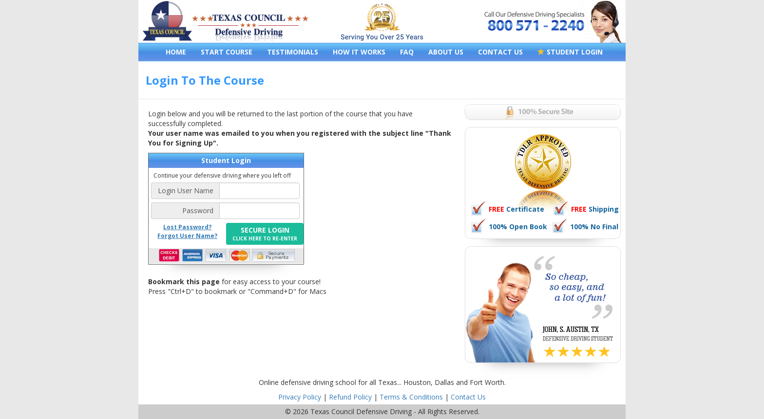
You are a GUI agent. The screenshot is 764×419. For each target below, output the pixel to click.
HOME (176, 51)
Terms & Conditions (411, 396)
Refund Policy (350, 396)
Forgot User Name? (187, 236)
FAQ (407, 51)
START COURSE (226, 51)
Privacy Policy (299, 396)
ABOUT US (445, 51)
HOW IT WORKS (359, 51)
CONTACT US (500, 51)
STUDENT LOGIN (570, 51)
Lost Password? (187, 227)
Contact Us (468, 396)
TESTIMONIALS (292, 51)
